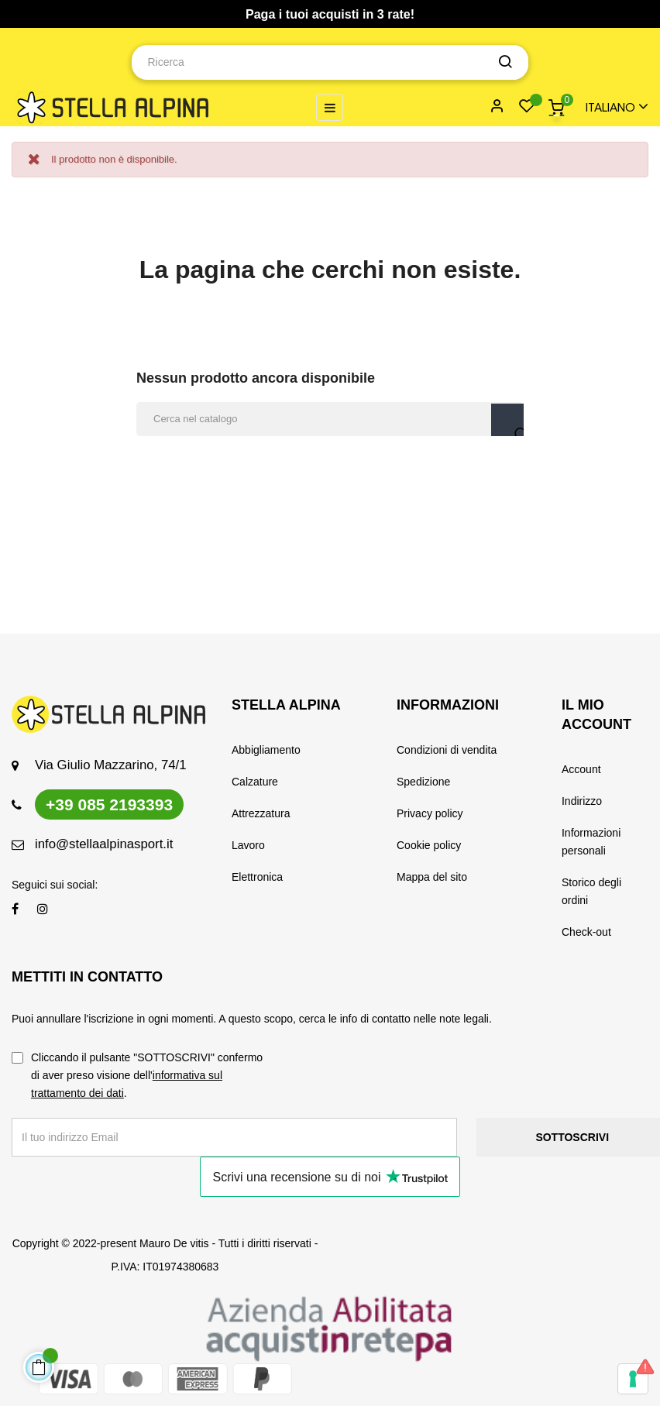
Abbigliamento (266, 750)
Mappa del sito (432, 877)
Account (581, 769)
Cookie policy (429, 845)
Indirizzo (582, 801)
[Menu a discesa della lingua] (610, 107)
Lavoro (248, 845)
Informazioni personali (591, 842)
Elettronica (257, 877)
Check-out (586, 932)
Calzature (255, 781)
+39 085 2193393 (109, 804)
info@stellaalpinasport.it (104, 844)
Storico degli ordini (591, 891)
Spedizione (423, 781)
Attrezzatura (261, 813)
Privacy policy (430, 813)
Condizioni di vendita (447, 750)
